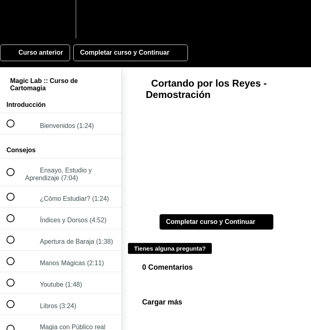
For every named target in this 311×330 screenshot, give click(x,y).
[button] (15, 19)
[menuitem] (61, 19)
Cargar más (162, 302)
